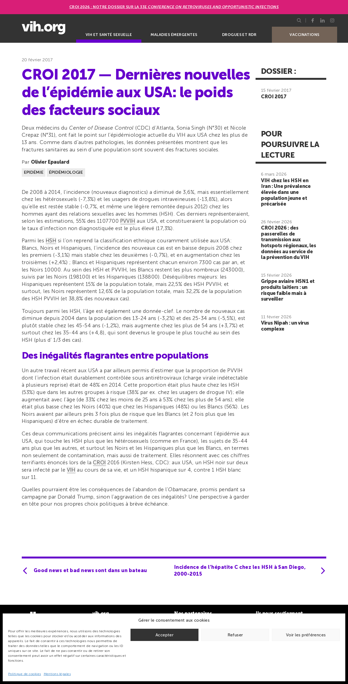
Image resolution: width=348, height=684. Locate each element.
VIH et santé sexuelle (109, 34)
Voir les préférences (306, 635)
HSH (51, 240)
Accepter (164, 635)
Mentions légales (57, 674)
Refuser (235, 635)
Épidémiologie (66, 172)
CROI (99, 462)
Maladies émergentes (174, 34)
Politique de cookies (24, 674)
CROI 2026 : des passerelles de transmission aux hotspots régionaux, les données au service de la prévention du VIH (288, 242)
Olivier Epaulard (50, 162)
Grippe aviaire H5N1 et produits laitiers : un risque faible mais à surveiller (288, 290)
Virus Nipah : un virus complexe (285, 326)
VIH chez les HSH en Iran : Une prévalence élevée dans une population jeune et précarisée (285, 192)
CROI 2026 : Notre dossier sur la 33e (174, 7)
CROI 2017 (274, 97)
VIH (71, 470)
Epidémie (33, 172)
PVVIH (127, 221)
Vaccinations (304, 34)
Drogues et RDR (239, 34)
